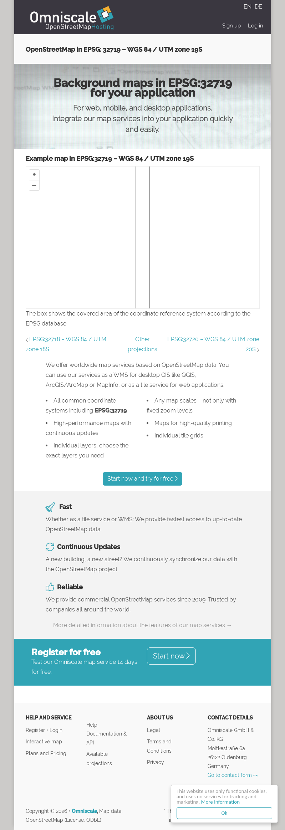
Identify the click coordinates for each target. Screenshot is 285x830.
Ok (225, 813)
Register (36, 730)
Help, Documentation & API (106, 734)
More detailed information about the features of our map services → (142, 625)
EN (248, 6)
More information (220, 802)
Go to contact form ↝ (233, 775)
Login (56, 730)
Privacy (155, 762)
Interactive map (44, 741)
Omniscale (84, 811)
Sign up (231, 25)
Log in (255, 25)
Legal (153, 730)
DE (258, 6)
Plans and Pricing (46, 753)
